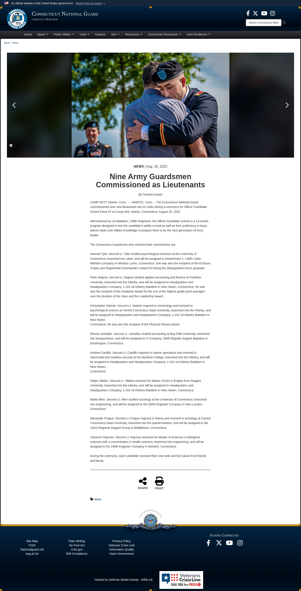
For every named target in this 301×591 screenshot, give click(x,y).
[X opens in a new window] (255, 13)
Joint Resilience (199, 34)
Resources (134, 34)
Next (287, 105)
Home (28, 34)
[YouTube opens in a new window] (264, 13)
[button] (91, 3)
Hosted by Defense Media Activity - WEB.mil (123, 579)
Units (85, 34)
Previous (14, 105)
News (97, 499)
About (42, 34)
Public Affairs (64, 34)
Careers (100, 34)
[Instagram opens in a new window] (272, 13)
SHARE (143, 483)
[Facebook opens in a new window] (248, 13)
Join (115, 34)
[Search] (263, 22)
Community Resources (164, 34)
